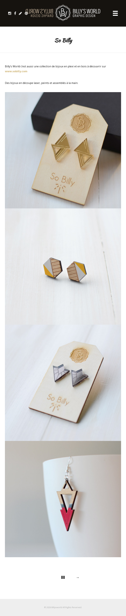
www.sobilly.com (16, 71)
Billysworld (57, 607)
